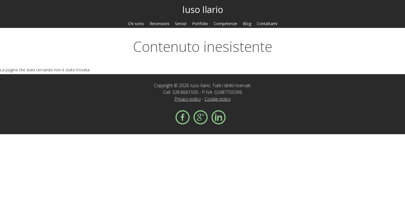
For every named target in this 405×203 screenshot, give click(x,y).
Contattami (267, 23)
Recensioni (159, 23)
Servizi (180, 23)
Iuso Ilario (202, 9)
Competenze (225, 23)
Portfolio (200, 23)
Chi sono (136, 23)
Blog (247, 23)
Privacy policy (187, 99)
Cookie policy (217, 99)
